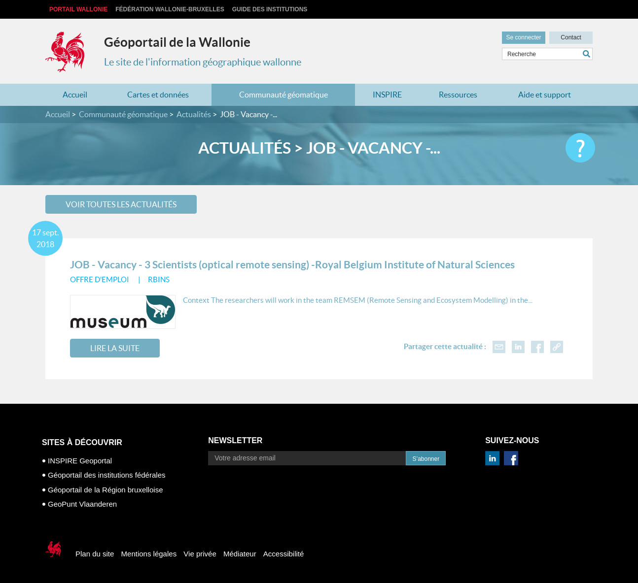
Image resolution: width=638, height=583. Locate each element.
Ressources (458, 94)
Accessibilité (283, 554)
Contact (571, 37)
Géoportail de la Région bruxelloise (105, 490)
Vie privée (199, 554)
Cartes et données (158, 94)
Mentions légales (149, 554)
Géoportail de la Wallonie (177, 42)
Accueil (75, 94)
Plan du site (94, 554)
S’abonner (425, 458)
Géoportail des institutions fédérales (106, 475)
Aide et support (544, 94)
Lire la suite (115, 348)
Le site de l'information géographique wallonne (202, 62)
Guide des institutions (270, 9)
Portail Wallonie (78, 9)
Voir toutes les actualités (121, 204)
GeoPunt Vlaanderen (82, 504)
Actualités (194, 114)
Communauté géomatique (283, 94)
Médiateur (239, 554)
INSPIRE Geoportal (80, 460)
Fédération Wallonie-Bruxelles (169, 9)
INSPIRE (387, 94)
